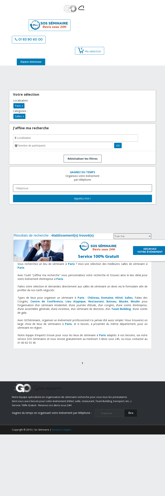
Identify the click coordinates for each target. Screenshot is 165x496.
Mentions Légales (61, 429)
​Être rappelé (131, 414)
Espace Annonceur (31, 62)
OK (118, 145)
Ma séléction (89, 51)
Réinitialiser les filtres (83, 158)
